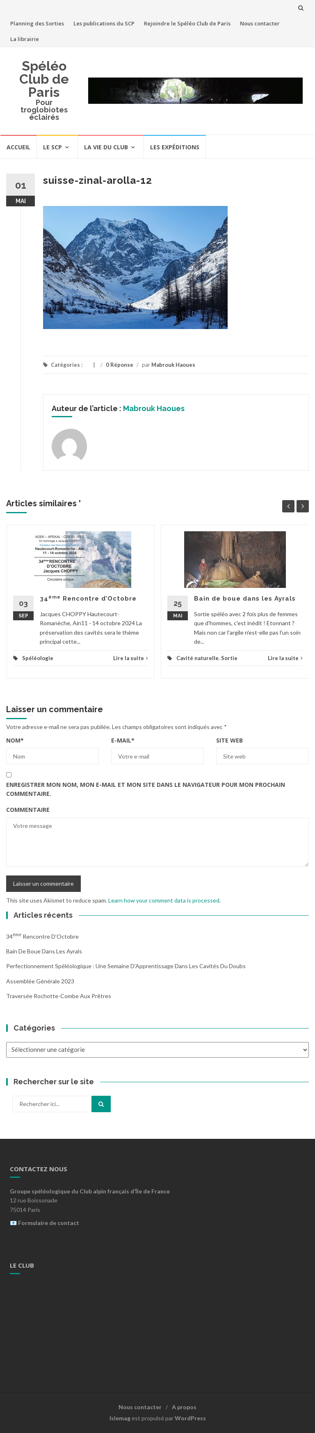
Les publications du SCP (104, 23)
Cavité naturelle (197, 658)
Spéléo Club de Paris (44, 79)
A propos (184, 1406)
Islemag (120, 1418)
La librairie (24, 39)
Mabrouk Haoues (173, 364)
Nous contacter (260, 23)
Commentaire (28, 810)
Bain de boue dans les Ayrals (245, 598)
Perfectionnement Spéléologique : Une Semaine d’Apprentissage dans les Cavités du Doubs (126, 965)
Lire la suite (130, 658)
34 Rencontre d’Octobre (88, 598)
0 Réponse (119, 364)
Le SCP (52, 147)
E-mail (123, 740)
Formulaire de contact (48, 1222)
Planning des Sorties (37, 23)
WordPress (190, 1418)
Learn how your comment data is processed (163, 900)
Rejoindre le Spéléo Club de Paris (187, 23)
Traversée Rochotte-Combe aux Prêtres (58, 995)
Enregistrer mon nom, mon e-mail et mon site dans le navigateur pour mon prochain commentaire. (145, 789)
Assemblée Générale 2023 (40, 981)
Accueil (18, 147)
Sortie (229, 658)
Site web (229, 740)
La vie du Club (106, 147)
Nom (15, 740)
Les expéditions (174, 147)
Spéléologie (37, 658)
